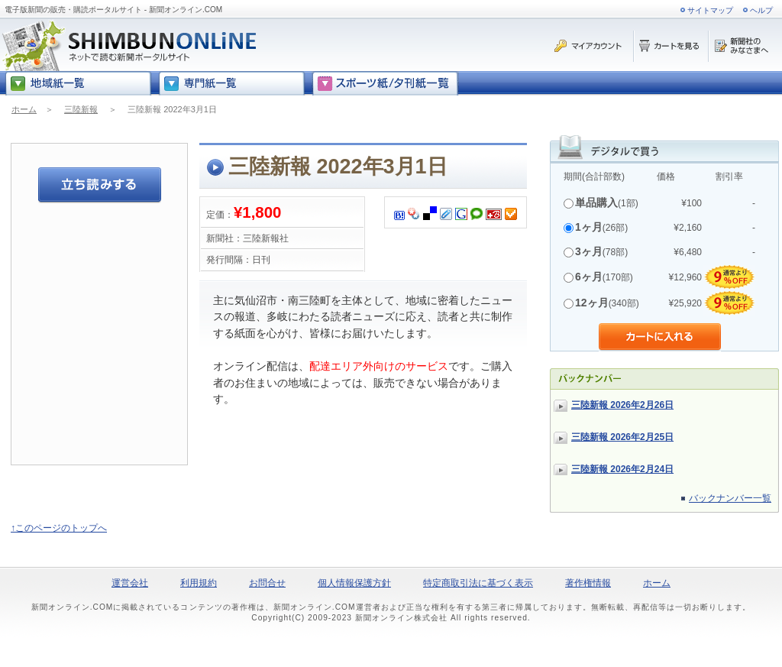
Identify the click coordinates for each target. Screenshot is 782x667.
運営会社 (129, 583)
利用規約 (198, 583)
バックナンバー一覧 (730, 498)
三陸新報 (81, 109)
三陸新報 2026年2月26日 (622, 405)
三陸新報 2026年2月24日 (622, 469)
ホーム (24, 109)
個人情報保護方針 (354, 583)
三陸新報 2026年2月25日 (622, 437)
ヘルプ (761, 10)
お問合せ (267, 583)
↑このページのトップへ (59, 528)
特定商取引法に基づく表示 (478, 583)
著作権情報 (588, 583)
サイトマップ (710, 10)
